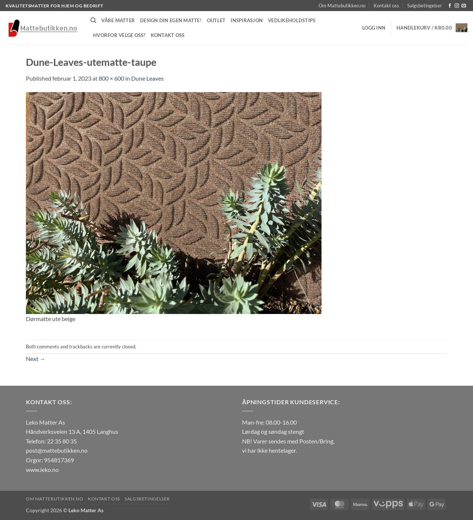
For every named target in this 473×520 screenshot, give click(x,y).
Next (35, 358)
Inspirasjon (247, 20)
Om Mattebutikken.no (342, 6)
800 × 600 (111, 78)
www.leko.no (42, 469)
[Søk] (93, 20)
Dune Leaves (147, 78)
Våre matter (118, 20)
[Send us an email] (464, 6)
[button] (373, 27)
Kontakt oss (386, 6)
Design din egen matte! (171, 20)
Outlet (216, 20)
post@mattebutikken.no (57, 450)
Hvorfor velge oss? (119, 35)
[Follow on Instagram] (457, 6)
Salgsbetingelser (424, 6)
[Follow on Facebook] (450, 6)
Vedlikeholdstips (291, 20)
